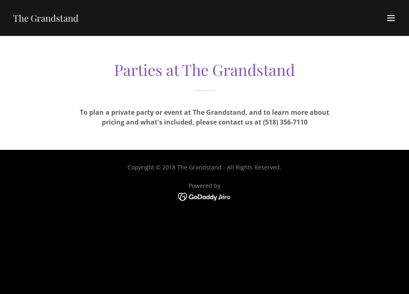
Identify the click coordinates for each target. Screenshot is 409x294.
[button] (391, 18)
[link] (46, 19)
